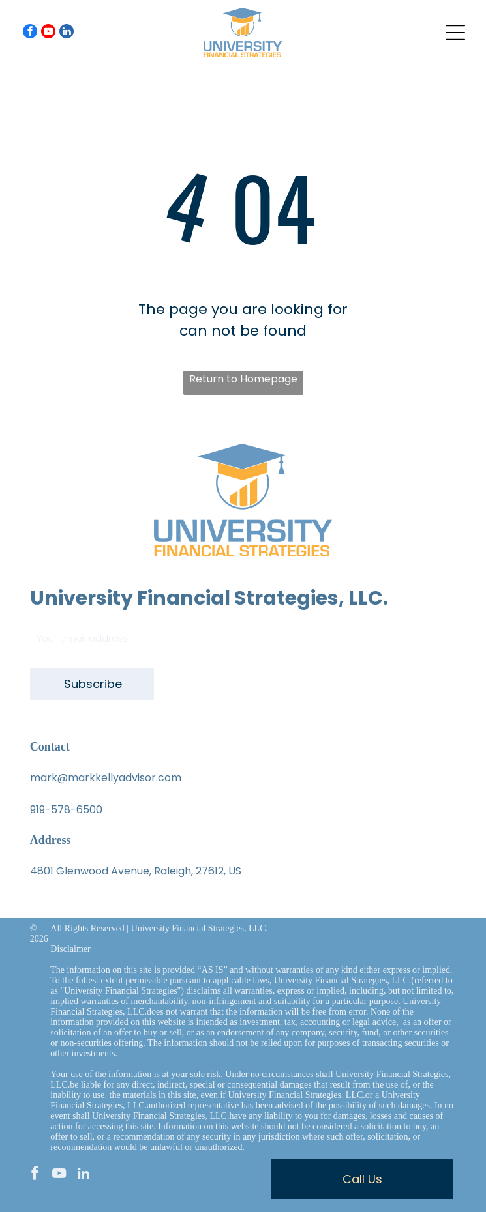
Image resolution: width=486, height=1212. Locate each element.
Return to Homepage (243, 378)
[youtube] (48, 33)
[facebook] (30, 33)
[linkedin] (66, 33)
